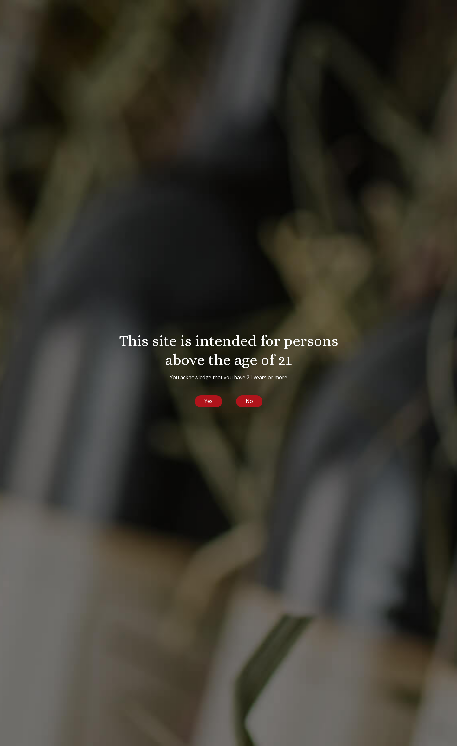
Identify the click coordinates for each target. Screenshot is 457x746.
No (249, 401)
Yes (208, 401)
